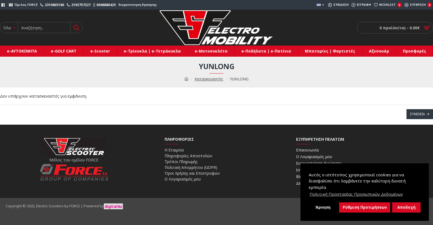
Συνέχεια (417, 114)
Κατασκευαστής (209, 79)
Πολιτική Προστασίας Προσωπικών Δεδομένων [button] (356, 194)
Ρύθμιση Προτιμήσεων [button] (365, 207)
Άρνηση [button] (323, 207)
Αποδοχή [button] (406, 207)
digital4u (113, 206)
